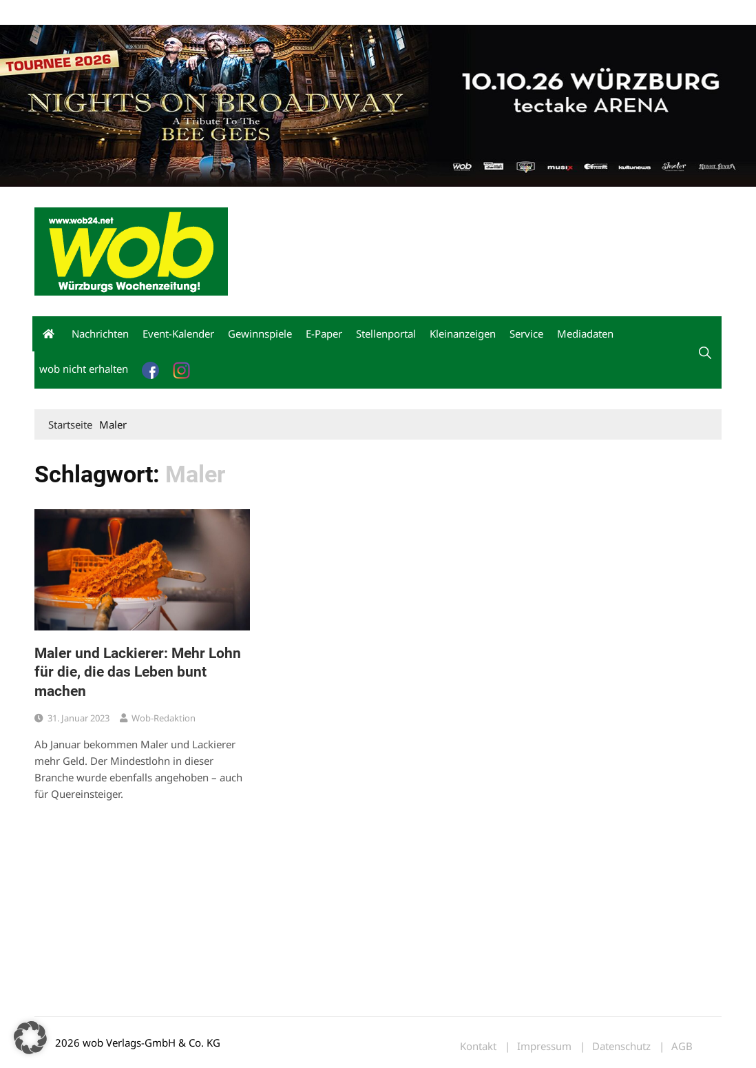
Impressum (238, 12)
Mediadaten (59, 12)
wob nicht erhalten (129, 12)
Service (526, 333)
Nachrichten (100, 333)
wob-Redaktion (164, 718)
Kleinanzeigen (463, 333)
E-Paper (324, 333)
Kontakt (191, 12)
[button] (705, 353)
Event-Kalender (178, 333)
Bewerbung (292, 12)
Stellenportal (386, 333)
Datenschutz (621, 1046)
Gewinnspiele (260, 333)
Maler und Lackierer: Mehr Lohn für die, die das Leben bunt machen (137, 672)
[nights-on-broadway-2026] (378, 105)
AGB (682, 1046)
